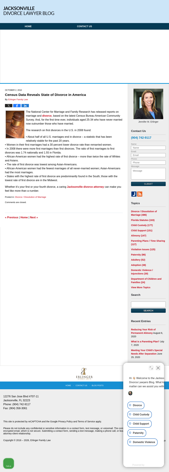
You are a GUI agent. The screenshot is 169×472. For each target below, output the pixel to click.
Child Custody (142, 225)
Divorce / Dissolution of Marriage (30, 197)
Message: (135, 166)
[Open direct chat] (151, 367)
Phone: (134, 159)
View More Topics (140, 287)
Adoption (138, 265)
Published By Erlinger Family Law (146, 8)
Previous (11, 217)
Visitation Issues (143, 249)
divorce (47, 115)
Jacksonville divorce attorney (85, 186)
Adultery (138, 259)
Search (148, 310)
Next (34, 217)
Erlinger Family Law (40, 440)
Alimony (138, 235)
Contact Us (84, 26)
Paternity (138, 254)
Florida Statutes (142, 220)
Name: (134, 144)
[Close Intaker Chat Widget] (158, 367)
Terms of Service (86, 421)
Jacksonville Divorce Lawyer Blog (28, 11)
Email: (133, 151)
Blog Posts (97, 385)
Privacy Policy (65, 421)
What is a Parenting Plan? (145, 341)
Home (28, 26)
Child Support (141, 230)
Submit (148, 184)
